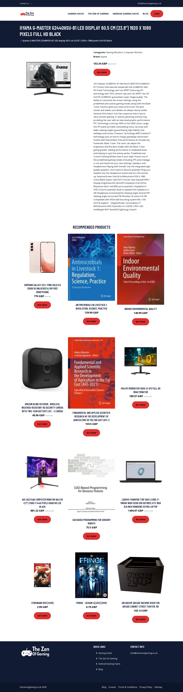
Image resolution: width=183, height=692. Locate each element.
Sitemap (158, 687)
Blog (145, 13)
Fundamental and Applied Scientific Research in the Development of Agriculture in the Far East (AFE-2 (91, 416)
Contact (112, 687)
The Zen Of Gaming (98, 13)
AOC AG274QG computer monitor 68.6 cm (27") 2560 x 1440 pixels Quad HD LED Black (42, 503)
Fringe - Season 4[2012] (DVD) (91, 602)
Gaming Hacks (76, 13)
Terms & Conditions (127, 687)
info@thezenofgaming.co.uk (149, 3)
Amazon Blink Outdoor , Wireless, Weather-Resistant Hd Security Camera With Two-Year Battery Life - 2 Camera (42, 407)
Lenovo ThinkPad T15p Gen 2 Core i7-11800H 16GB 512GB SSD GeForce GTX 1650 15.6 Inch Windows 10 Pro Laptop (140, 503)
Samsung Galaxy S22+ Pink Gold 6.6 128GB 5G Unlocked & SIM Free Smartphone (42, 288)
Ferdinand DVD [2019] (42, 602)
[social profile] (31, 3)
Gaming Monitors (114, 52)
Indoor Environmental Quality (140, 308)
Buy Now (102, 72)
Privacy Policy (145, 687)
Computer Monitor (133, 52)
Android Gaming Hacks (126, 13)
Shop (156, 13)
